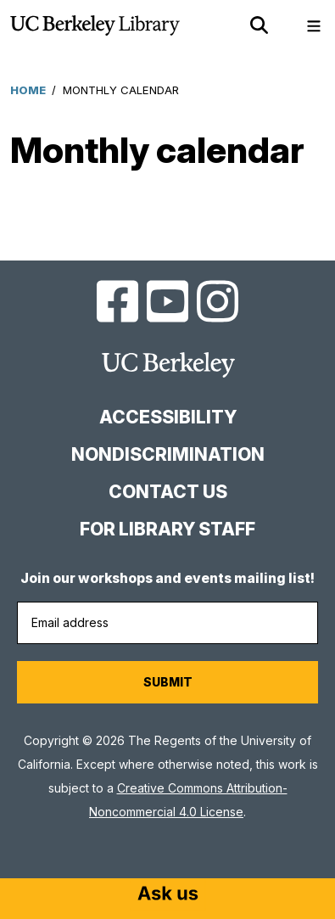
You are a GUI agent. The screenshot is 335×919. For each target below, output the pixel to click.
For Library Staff (167, 529)
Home (28, 90)
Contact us (168, 491)
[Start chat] (168, 895)
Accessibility (168, 417)
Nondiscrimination (168, 454)
